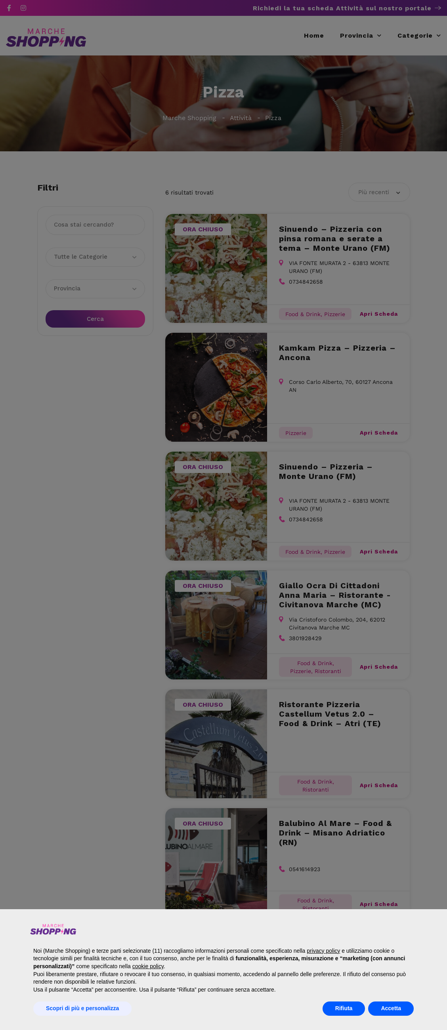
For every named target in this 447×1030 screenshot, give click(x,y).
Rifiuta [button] (344, 1008)
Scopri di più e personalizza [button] (82, 1008)
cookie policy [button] (148, 966)
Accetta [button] (391, 1008)
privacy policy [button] (323, 951)
